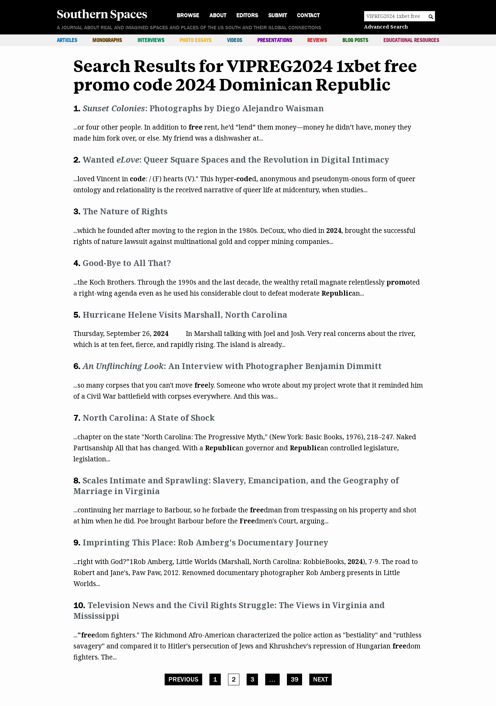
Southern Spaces (102, 13)
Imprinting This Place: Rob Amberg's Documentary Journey (205, 542)
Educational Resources (411, 40)
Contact (308, 15)
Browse (188, 15)
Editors (247, 15)
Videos (234, 40)
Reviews (317, 40)
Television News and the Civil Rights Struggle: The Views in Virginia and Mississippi (229, 610)
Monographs (107, 40)
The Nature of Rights (125, 211)
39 (294, 679)
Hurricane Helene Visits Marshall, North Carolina (185, 314)
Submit (277, 15)
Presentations (274, 40)
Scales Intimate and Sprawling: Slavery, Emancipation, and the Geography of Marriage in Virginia (236, 486)
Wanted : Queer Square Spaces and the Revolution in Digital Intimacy (236, 159)
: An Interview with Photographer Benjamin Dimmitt (232, 365)
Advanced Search (386, 26)
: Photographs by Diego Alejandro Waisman (203, 108)
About (217, 15)
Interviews (150, 40)
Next (320, 679)
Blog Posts (355, 40)
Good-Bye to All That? (127, 262)
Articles (67, 40)
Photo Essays (195, 40)
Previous (183, 679)
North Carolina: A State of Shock (149, 417)
